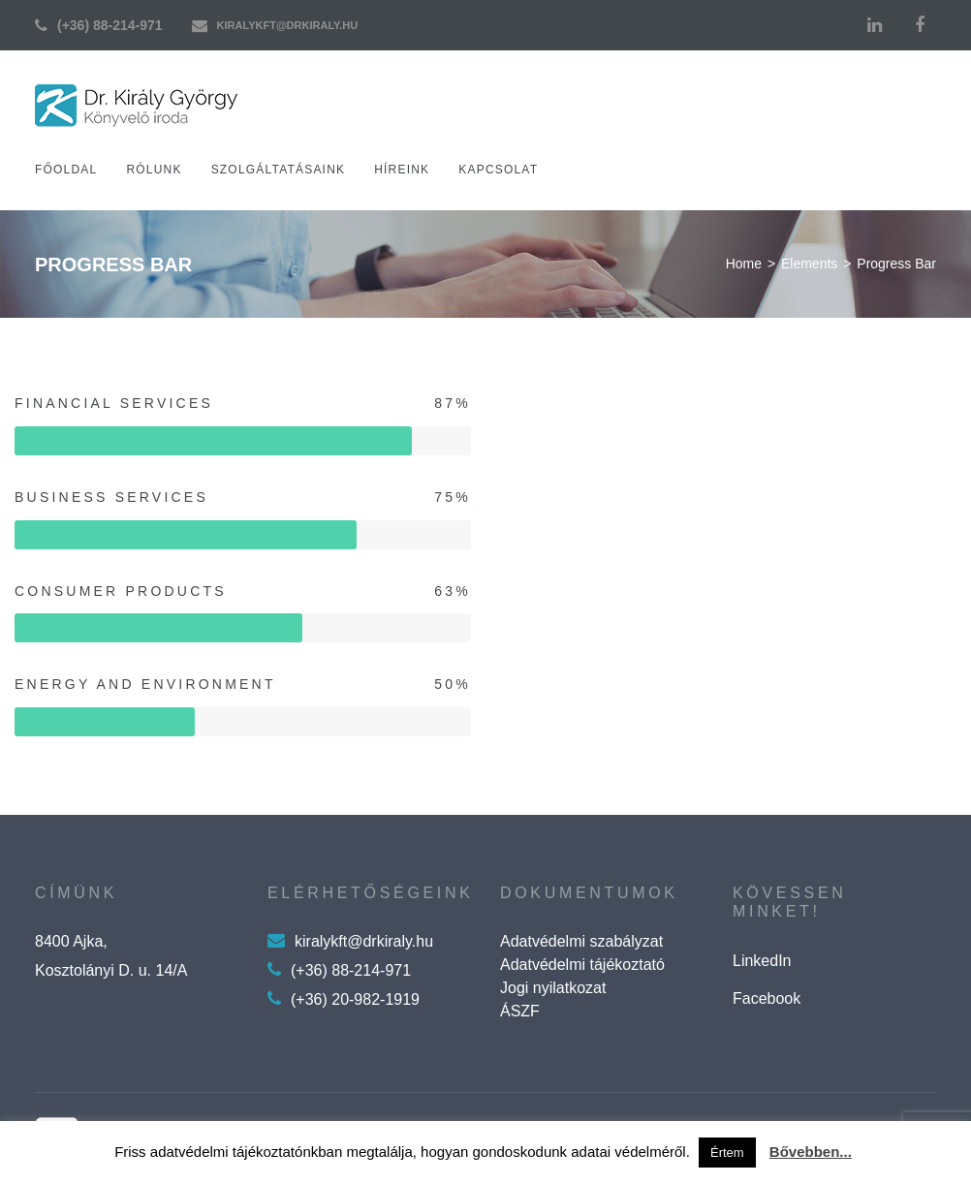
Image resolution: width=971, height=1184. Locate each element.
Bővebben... (810, 1151)
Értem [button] (727, 1152)
